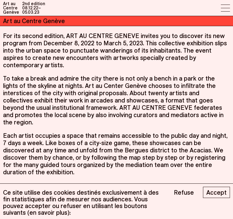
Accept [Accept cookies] (216, 192)
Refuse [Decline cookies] (184, 192)
